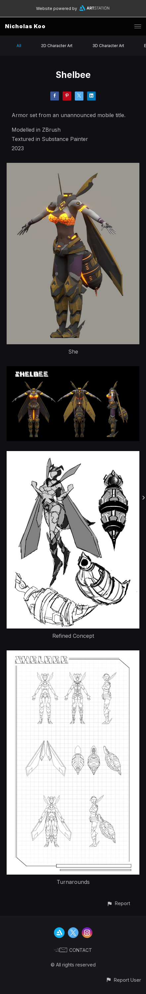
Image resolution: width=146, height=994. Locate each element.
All (19, 45)
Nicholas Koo (25, 26)
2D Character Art (57, 45)
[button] (118, 903)
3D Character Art (108, 45)
